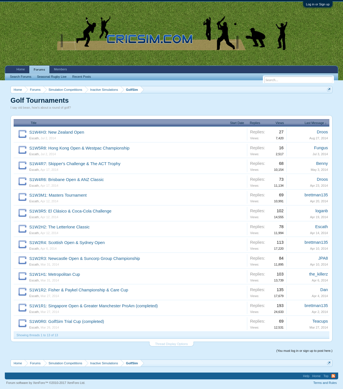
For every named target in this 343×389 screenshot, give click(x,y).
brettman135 (316, 195)
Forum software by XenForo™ (45, 382)
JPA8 (323, 258)
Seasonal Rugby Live (51, 76)
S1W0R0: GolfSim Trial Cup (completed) (66, 321)
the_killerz (318, 274)
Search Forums (20, 76)
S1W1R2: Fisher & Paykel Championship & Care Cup (78, 290)
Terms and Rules (325, 382)
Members (60, 69)
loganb (321, 211)
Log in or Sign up (318, 4)
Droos (322, 132)
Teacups (320, 321)
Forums (39, 69)
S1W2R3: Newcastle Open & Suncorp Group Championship (84, 258)
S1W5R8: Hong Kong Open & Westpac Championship (79, 148)
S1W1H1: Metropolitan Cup (54, 274)
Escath (34, 138)
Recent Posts (81, 76)
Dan (324, 289)
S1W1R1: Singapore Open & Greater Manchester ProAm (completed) (93, 306)
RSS (333, 376)
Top (326, 376)
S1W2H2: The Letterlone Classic (59, 227)
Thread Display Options (171, 344)
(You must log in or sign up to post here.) (304, 350)
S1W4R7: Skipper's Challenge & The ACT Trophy (74, 163)
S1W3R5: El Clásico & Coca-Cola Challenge (70, 211)
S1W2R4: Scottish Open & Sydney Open (67, 242)
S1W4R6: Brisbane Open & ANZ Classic (66, 179)
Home (20, 69)
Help (306, 376)
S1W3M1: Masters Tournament (58, 195)
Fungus (321, 148)
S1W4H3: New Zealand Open (56, 132)
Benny (322, 163)
